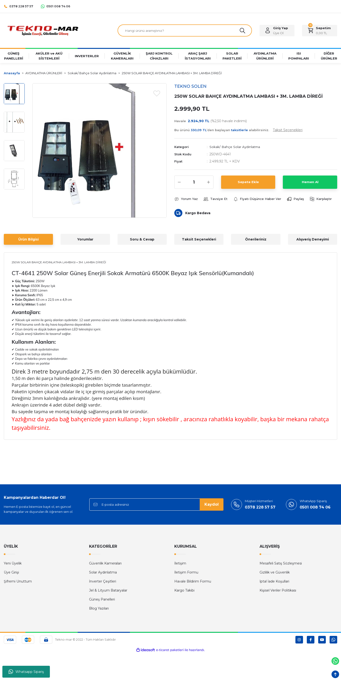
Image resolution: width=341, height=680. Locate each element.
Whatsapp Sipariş (26, 671)
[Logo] (42, 30)
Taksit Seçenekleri (199, 240)
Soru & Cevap (142, 240)
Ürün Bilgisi (28, 240)
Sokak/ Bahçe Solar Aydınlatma (235, 147)
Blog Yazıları (99, 609)
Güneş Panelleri (102, 600)
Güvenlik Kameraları (105, 564)
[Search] (185, 30)
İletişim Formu (186, 573)
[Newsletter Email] (156, 505)
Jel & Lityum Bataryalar (108, 591)
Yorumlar (85, 240)
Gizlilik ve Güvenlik (275, 573)
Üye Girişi (11, 573)
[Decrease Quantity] (179, 182)
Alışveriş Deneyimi (312, 240)
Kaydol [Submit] (211, 505)
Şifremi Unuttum (18, 582)
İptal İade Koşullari (274, 582)
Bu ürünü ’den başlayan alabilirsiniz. (238, 131)
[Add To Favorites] (156, 94)
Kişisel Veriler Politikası (278, 591)
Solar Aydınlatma (103, 573)
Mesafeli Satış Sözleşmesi (281, 564)
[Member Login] (277, 30)
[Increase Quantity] (208, 182)
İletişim (180, 564)
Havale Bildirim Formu (192, 582)
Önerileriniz (255, 240)
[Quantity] (194, 182)
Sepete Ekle (248, 182)
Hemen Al (310, 182)
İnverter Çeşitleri (102, 582)
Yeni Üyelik (13, 564)
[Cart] (319, 30)
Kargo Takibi (184, 591)
